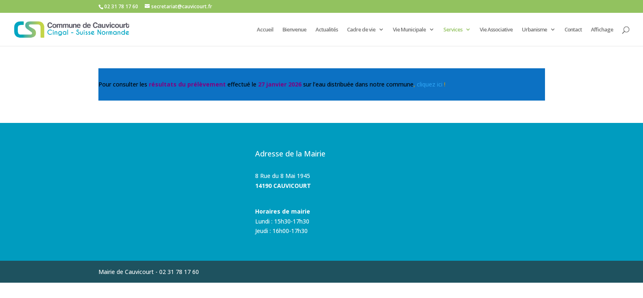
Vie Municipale (409, 29)
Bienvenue (294, 29)
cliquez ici (429, 84)
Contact (573, 29)
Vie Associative (496, 29)
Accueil (265, 29)
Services (452, 29)
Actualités (327, 29)
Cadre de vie (361, 29)
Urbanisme (534, 29)
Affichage (602, 29)
